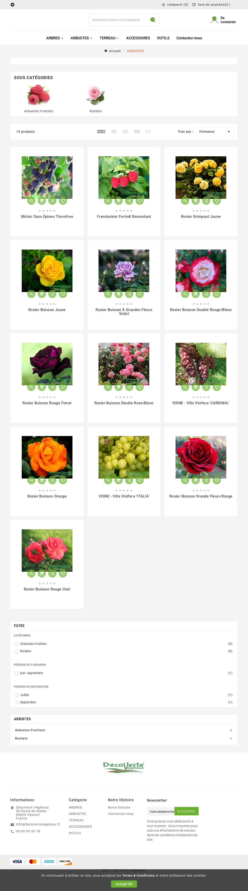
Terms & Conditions (138, 875)
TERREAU (76, 832)
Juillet (126, 707)
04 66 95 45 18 (28, 843)
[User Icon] (224, 26)
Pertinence (215, 143)
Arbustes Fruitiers (38, 123)
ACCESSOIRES (80, 838)
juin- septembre (126, 685)
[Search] (152, 25)
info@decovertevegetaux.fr (38, 836)
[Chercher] (118, 26)
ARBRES (75, 819)
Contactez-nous (121, 825)
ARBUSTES (22, 731)
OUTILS (75, 845)
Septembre (126, 714)
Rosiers (96, 123)
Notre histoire (119, 819)
